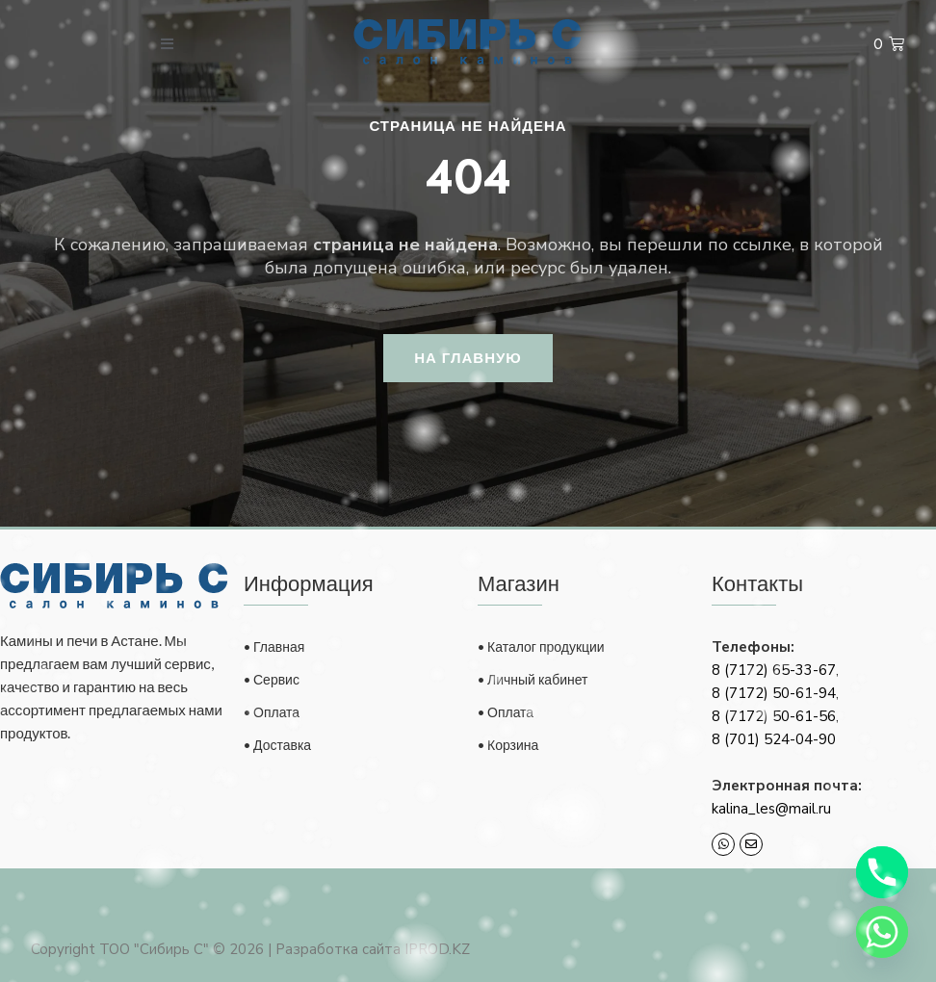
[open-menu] (167, 44)
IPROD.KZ (437, 949)
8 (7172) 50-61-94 (774, 693)
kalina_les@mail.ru (771, 808)
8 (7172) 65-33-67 (774, 670)
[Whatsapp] (882, 932)
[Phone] (882, 872)
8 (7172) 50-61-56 (774, 716)
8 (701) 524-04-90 (774, 739)
